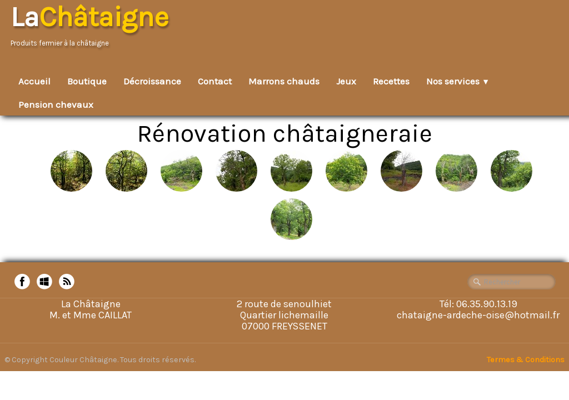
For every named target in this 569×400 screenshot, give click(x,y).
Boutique (87, 81)
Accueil (34, 81)
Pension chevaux (55, 104)
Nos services (458, 81)
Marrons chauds (284, 81)
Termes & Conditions (526, 359)
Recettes (391, 81)
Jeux (346, 81)
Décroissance (152, 81)
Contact (215, 81)
